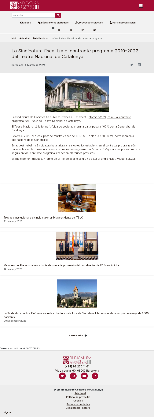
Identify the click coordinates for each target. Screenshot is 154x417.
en (82, 29)
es (70, 29)
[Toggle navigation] (141, 5)
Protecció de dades (78, 404)
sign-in (8, 412)
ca (58, 29)
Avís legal (80, 393)
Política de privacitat (78, 397)
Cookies (78, 400)
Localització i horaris (78, 407)
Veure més (76, 335)
